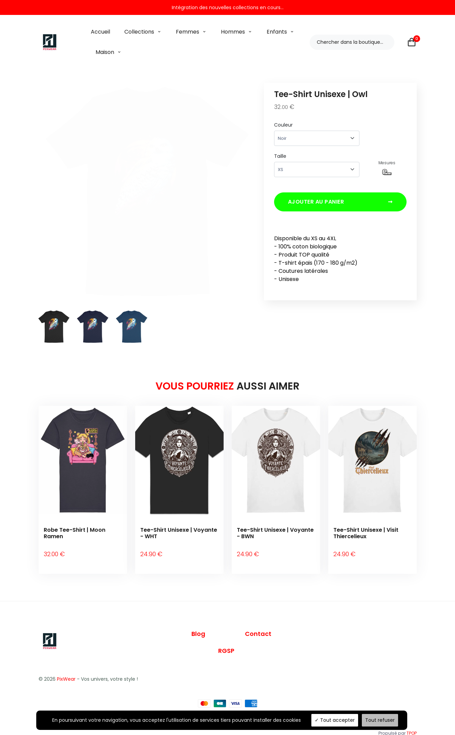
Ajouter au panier (340, 204)
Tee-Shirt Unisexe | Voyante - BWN (275, 533)
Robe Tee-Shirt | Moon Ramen (74, 533)
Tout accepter (335, 720)
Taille (280, 156)
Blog (198, 625)
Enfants (277, 32)
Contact (258, 625)
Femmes (187, 32)
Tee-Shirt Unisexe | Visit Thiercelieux (365, 533)
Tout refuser (380, 720)
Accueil (100, 32)
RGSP (226, 642)
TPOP (412, 724)
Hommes (233, 32)
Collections (139, 32)
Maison (105, 52)
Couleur (283, 124)
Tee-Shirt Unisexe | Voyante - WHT (178, 533)
